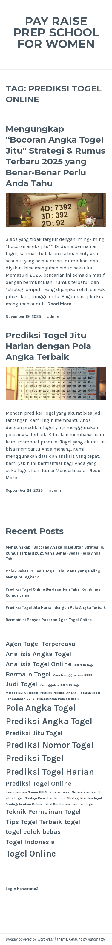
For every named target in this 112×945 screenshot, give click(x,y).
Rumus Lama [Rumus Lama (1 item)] (60, 792)
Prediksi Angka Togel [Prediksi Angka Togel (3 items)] (49, 721)
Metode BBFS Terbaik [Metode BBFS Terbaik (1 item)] (22, 693)
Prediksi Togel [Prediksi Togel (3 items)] (35, 758)
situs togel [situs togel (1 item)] (14, 798)
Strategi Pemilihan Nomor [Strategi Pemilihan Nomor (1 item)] (45, 798)
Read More (59, 304)
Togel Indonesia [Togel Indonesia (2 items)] (30, 842)
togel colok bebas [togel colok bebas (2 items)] (33, 832)
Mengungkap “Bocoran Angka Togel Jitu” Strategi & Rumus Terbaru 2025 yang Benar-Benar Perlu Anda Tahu (55, 156)
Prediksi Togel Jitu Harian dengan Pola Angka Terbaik (48, 346)
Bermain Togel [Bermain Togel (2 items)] (28, 674)
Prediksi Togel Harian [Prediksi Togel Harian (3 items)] (50, 772)
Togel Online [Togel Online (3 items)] (31, 853)
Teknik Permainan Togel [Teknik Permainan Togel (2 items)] (43, 812)
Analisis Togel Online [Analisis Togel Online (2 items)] (38, 664)
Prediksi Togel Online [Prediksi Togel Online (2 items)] (38, 784)
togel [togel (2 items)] (72, 822)
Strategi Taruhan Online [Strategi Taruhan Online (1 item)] (24, 804)
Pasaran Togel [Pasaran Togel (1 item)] (89, 693)
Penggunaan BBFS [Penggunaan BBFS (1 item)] (20, 699)
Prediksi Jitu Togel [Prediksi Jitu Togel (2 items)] (34, 733)
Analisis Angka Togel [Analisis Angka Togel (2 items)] (38, 654)
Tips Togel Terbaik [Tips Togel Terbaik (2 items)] (34, 822)
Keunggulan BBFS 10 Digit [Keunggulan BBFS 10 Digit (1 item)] (60, 685)
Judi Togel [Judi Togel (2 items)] (21, 684)
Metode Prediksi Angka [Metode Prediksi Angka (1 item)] (58, 693)
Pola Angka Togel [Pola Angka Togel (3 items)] (41, 708)
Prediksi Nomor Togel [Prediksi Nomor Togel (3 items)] (49, 745)
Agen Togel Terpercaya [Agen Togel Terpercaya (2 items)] (41, 644)
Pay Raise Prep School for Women (56, 32)
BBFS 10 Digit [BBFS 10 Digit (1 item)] (84, 665)
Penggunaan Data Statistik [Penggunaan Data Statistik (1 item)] (58, 699)
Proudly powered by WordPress (30, 939)
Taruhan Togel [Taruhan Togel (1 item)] (82, 804)
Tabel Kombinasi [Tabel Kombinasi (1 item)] (57, 804)
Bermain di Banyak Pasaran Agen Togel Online (49, 620)
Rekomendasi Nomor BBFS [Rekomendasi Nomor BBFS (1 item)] (26, 792)
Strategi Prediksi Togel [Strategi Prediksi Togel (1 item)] (84, 798)
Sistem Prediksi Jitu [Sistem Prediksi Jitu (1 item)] (87, 792)
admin (53, 316)
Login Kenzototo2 (22, 888)
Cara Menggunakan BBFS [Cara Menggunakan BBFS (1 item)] (72, 675)
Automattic (97, 939)
